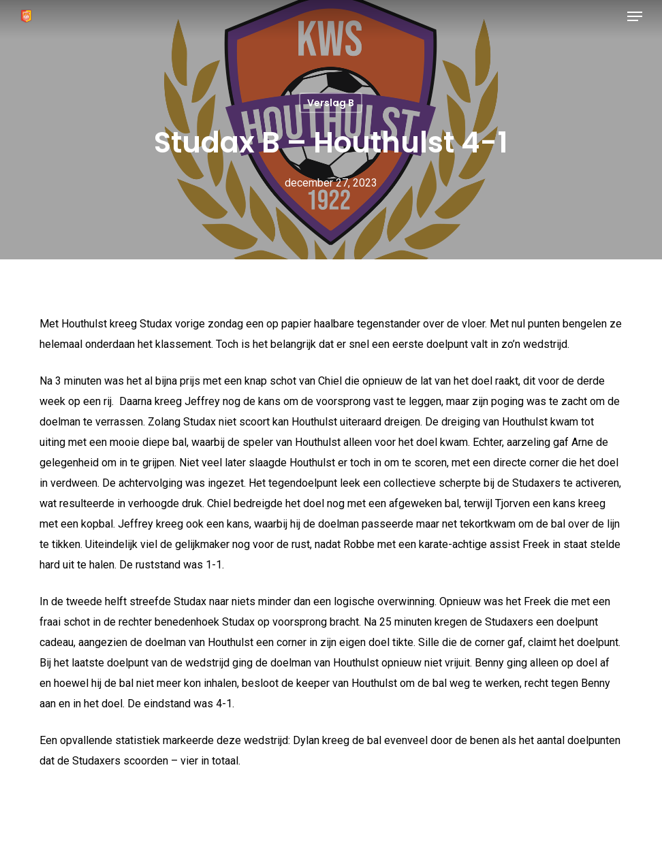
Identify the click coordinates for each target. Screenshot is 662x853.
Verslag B (330, 103)
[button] (634, 16)
